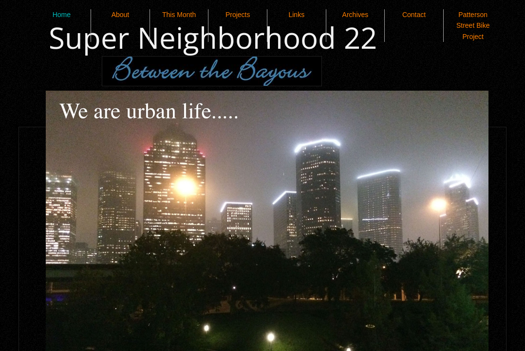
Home (62, 15)
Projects (237, 15)
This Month (179, 15)
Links (296, 15)
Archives (355, 15)
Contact (414, 15)
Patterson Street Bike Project (472, 25)
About (121, 15)
